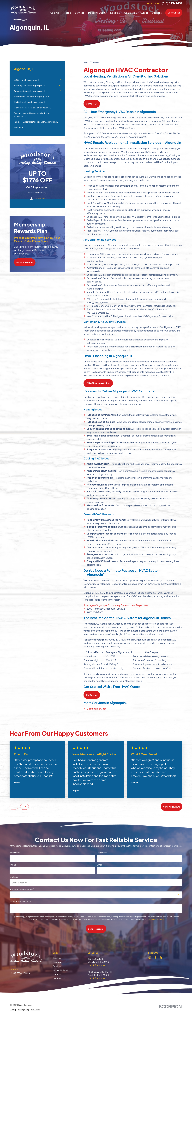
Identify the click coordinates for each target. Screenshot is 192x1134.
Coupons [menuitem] (157, 12)
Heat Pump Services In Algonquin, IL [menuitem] (31, 96)
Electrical (57, 974)
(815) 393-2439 (172, 3)
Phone (13, 865)
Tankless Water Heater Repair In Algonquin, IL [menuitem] (36, 121)
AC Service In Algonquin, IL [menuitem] (27, 80)
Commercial (59, 978)
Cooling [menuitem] (54, 12)
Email (99, 865)
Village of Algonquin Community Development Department (118, 605)
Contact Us (91, 103)
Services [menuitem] (79, 12)
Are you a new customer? (22, 889)
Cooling (57, 958)
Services (57, 966)
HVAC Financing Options (98, 383)
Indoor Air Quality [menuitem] (97, 12)
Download (40, 198)
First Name (15, 852)
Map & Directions (96, 965)
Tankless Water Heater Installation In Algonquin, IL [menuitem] (31, 115)
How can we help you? (20, 901)
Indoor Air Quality (61, 970)
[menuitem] (13, 1009)
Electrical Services (96, 708)
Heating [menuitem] (67, 12)
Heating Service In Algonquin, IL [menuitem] (29, 85)
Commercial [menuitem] (130, 12)
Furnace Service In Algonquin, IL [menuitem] (29, 91)
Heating (57, 962)
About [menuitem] (144, 12)
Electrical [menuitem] (115, 12)
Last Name (102, 852)
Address (14, 877)
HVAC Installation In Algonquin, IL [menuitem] (30, 102)
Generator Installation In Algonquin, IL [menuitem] (32, 107)
